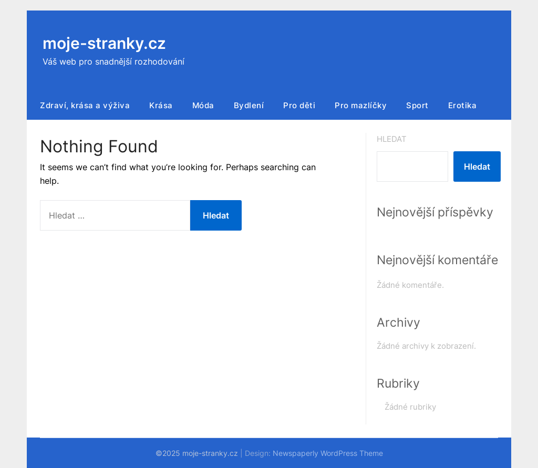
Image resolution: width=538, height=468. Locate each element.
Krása (161, 105)
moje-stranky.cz (104, 43)
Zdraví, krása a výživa (85, 105)
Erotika (462, 105)
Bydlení (249, 105)
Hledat (392, 139)
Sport (417, 105)
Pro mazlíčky (361, 105)
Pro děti (299, 105)
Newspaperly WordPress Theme (328, 453)
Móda (203, 105)
